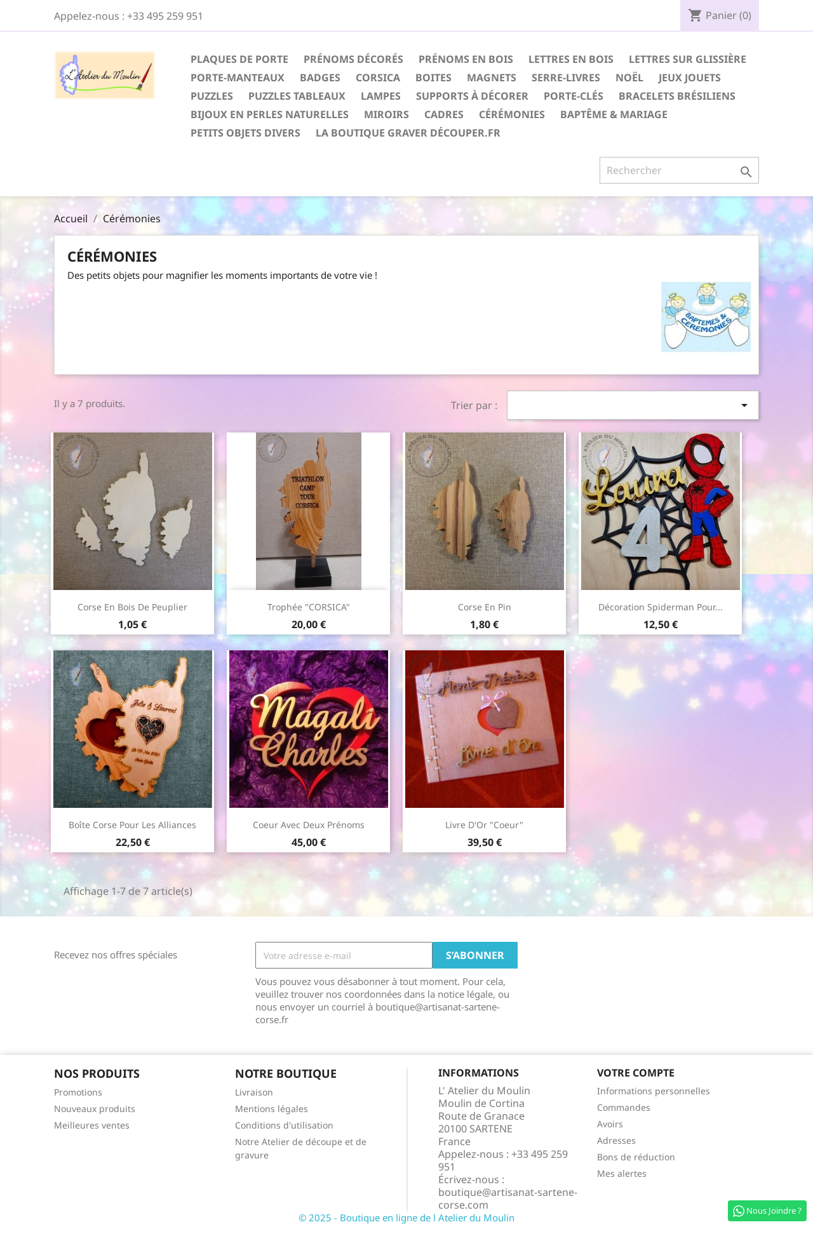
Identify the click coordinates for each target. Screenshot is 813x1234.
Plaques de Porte (239, 59)
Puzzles (212, 96)
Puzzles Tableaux (297, 96)
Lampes (381, 96)
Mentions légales (271, 1109)
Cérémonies (512, 114)
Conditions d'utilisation (284, 1125)
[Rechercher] (679, 170)
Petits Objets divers (245, 133)
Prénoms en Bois (466, 59)
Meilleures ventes (92, 1125)
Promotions (78, 1092)
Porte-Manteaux (238, 77)
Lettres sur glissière (687, 59)
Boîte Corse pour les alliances (132, 825)
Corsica (378, 77)
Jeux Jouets (690, 77)
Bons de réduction (636, 1157)
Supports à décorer (472, 96)
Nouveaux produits (94, 1109)
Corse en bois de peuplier (132, 607)
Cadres (444, 114)
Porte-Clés (573, 96)
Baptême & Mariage (614, 114)
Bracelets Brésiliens (677, 96)
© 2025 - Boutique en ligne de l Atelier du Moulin (406, 1217)
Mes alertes (622, 1173)
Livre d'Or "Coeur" (484, 825)
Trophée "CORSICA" (308, 607)
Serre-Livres (566, 77)
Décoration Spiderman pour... (660, 607)
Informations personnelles (653, 1091)
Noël (629, 77)
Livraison (254, 1092)
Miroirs (386, 114)
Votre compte (636, 1073)
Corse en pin (484, 607)
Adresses (616, 1140)
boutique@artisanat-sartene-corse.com (507, 1198)
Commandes (623, 1107)
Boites (433, 77)
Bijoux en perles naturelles (270, 114)
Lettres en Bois (571, 59)
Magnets (491, 77)
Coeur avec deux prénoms (309, 825)
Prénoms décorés (353, 59)
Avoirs (610, 1124)
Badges (320, 77)
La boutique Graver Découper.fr (408, 133)
